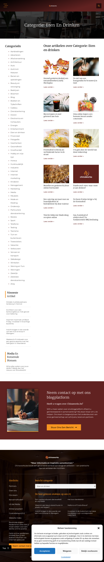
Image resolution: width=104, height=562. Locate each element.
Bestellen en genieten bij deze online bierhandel (56, 186)
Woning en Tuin (18, 266)
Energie (14, 125)
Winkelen (15, 263)
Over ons (13, 491)
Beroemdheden (16, 500)
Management (17, 185)
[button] (98, 528)
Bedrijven (15, 90)
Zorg (13, 284)
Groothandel (16, 150)
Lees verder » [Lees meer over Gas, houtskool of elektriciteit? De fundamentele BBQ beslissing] (78, 224)
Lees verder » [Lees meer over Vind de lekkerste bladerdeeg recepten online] (49, 221)
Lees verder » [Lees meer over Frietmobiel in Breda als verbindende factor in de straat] (49, 158)
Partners (12, 486)
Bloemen (15, 94)
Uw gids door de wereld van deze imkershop (85, 151)
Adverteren (15, 55)
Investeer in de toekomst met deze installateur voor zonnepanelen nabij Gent (82, 513)
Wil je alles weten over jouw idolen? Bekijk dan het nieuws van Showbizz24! (17, 368)
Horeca (14, 160)
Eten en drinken (18, 132)
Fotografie (15, 139)
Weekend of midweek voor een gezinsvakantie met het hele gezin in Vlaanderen (17, 341)
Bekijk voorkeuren (89, 551)
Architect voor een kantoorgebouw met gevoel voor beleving (17, 312)
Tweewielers (16, 241)
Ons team (13, 495)
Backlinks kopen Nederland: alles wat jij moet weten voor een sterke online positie (19, 525)
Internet (14, 171)
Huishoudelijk (17, 164)
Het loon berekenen (76, 499)
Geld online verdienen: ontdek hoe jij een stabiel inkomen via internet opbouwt (19, 536)
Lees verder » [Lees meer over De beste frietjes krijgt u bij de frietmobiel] (78, 206)
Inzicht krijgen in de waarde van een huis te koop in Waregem (17, 332)
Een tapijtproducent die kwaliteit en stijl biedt (48, 500)
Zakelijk (14, 273)
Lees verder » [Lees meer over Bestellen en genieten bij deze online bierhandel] (49, 192)
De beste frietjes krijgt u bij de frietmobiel (85, 200)
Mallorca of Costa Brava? (78, 505)
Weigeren (67, 551)
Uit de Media (14, 504)
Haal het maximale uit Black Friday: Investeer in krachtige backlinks (18, 322)
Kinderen (15, 182)
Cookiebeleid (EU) (17, 513)
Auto (13, 65)
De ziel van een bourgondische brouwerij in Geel (85, 80)
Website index (15, 518)
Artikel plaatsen (16, 509)
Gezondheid (16, 146)
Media (13, 192)
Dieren (14, 115)
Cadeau (14, 108)
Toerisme (15, 231)
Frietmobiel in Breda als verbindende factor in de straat (54, 152)
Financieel (15, 136)
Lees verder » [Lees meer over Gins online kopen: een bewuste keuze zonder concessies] (78, 123)
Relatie (14, 217)
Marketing (15, 189)
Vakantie (14, 245)
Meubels (14, 196)
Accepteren (44, 551)
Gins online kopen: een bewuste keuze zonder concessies (82, 116)
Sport (13, 220)
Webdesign (16, 259)
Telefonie (15, 224)
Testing (14, 227)
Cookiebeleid (65, 557)
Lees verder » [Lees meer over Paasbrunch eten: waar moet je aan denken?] (78, 192)
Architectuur (16, 62)
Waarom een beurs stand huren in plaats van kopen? (49, 506)
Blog (13, 97)
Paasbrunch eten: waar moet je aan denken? (85, 186)
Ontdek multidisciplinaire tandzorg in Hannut (16, 303)
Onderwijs (15, 206)
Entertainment (17, 129)
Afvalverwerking (18, 58)
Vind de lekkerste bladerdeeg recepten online (56, 216)
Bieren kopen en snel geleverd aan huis (52, 115)
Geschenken (16, 143)
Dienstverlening (18, 111)
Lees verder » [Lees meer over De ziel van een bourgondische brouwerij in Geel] (78, 87)
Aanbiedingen (17, 51)
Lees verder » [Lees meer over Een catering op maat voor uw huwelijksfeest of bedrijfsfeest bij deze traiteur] (49, 208)
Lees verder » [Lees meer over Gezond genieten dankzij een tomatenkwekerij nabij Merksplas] (49, 87)
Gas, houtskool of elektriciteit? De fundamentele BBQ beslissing (85, 217)
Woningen (15, 270)
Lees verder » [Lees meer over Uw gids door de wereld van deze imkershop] (78, 156)
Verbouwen (16, 248)
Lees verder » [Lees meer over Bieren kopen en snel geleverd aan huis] (49, 120)
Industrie (15, 168)
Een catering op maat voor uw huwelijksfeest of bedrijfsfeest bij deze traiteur (56, 201)
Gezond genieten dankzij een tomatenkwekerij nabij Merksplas (56, 80)
